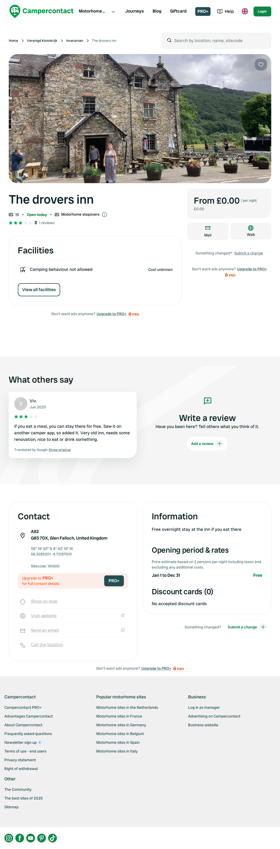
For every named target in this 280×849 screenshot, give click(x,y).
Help (225, 11)
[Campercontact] (41, 11)
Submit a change (248, 253)
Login (262, 11)
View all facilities (39, 289)
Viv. (33, 401)
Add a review (207, 443)
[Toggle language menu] (244, 11)
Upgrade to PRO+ (111, 313)
